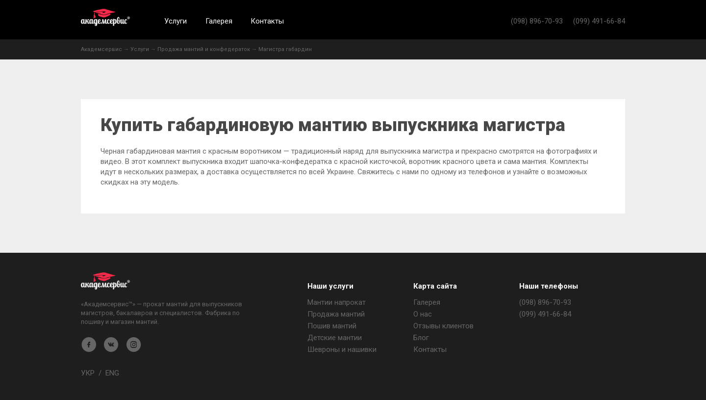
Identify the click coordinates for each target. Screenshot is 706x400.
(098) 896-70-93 (537, 21)
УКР (88, 373)
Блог (421, 337)
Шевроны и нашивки (342, 349)
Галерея (218, 21)
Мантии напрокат (336, 302)
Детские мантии (334, 337)
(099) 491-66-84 (599, 21)
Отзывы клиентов (443, 325)
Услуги (175, 21)
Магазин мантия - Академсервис (105, 281)
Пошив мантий (331, 325)
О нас (422, 314)
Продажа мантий (336, 314)
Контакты (267, 21)
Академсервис (105, 17)
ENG (112, 373)
